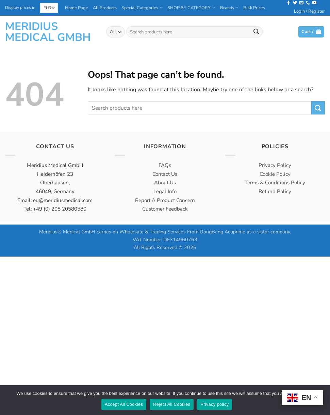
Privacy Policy (275, 165)
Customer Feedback (165, 208)
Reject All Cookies (171, 404)
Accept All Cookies (124, 404)
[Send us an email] (301, 3)
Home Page (76, 8)
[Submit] (256, 32)
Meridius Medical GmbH (48, 32)
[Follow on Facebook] (288, 3)
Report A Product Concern (165, 200)
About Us (165, 182)
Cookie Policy (275, 174)
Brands (229, 7)
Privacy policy (214, 404)
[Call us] (308, 3)
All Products (105, 8)
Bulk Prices (254, 8)
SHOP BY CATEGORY (191, 7)
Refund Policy (275, 191)
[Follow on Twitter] (295, 3)
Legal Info (165, 191)
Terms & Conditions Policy (275, 182)
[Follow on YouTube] (314, 3)
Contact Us (164, 174)
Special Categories (142, 7)
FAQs (165, 165)
